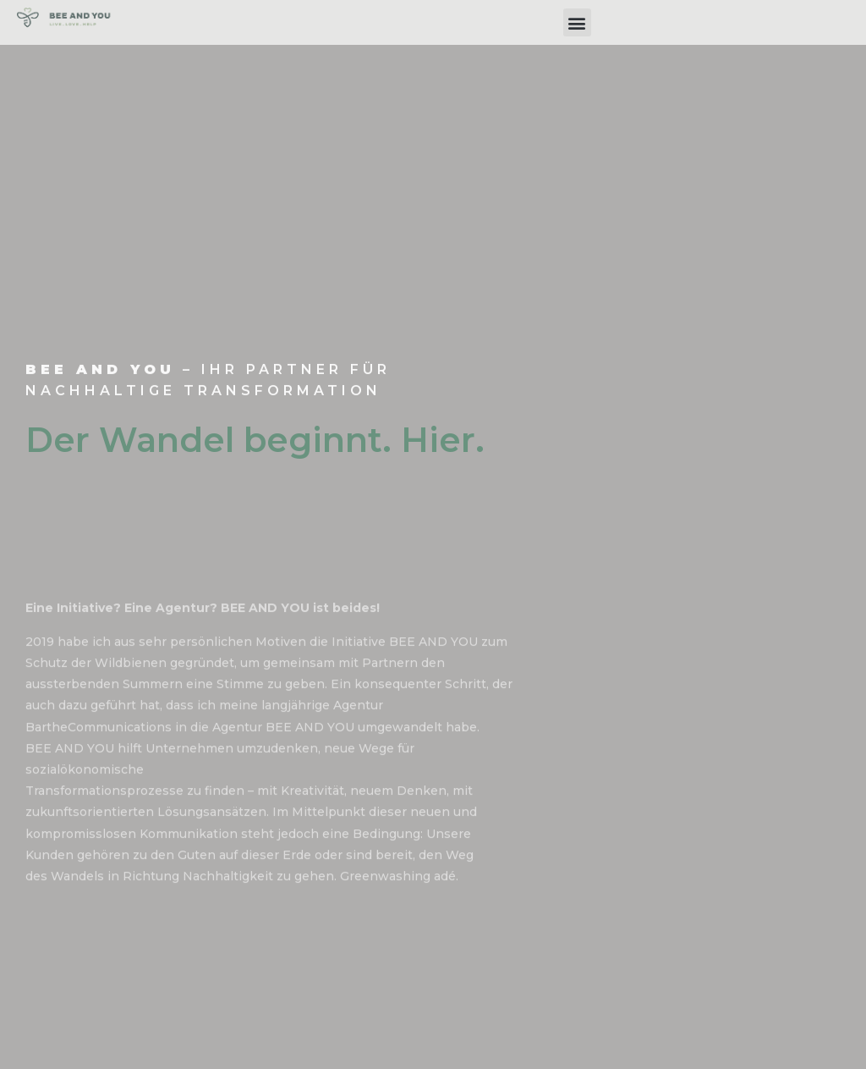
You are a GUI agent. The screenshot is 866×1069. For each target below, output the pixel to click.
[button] (577, 22)
